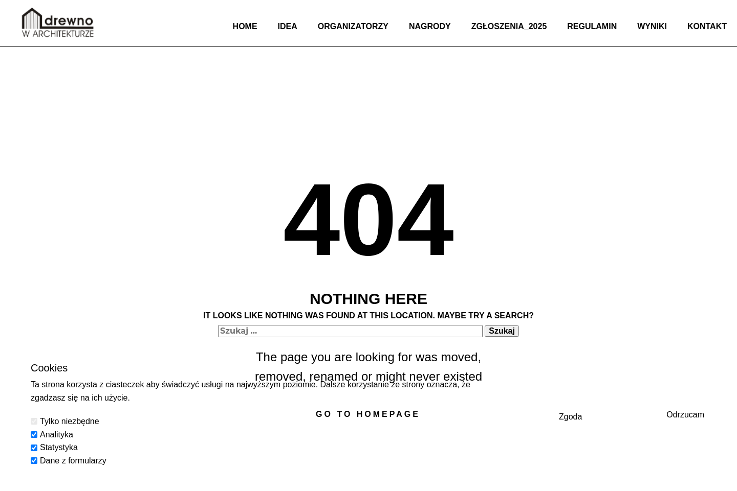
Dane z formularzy (73, 460)
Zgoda (570, 416)
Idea (287, 26)
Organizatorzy (353, 26)
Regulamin (592, 26)
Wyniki (652, 26)
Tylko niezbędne (69, 421)
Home (245, 26)
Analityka (56, 434)
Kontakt (707, 26)
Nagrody (430, 26)
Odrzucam (685, 414)
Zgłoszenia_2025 (509, 26)
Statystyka (59, 447)
